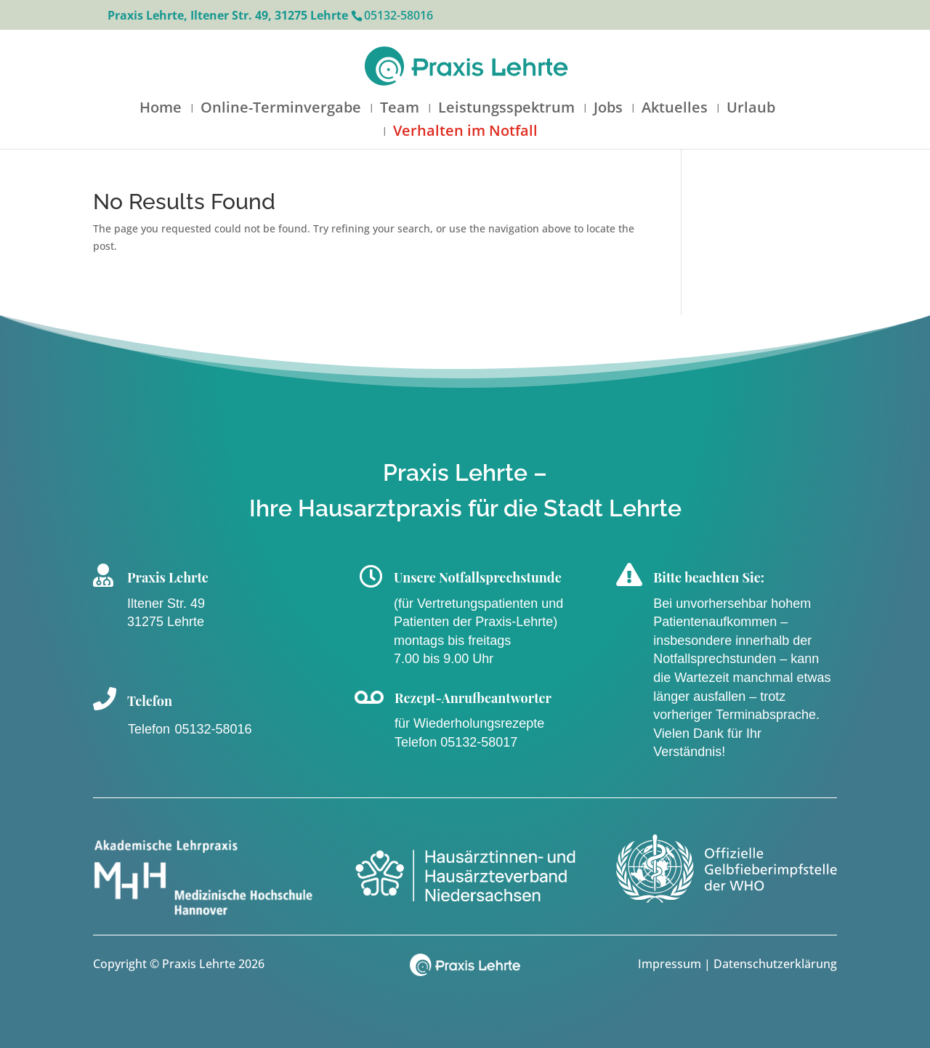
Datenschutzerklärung (775, 964)
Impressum (671, 964)
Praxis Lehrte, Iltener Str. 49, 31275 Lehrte (228, 15)
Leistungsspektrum (506, 109)
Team (399, 109)
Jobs (608, 109)
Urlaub (751, 109)
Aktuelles (675, 109)
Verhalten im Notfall (465, 133)
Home (161, 109)
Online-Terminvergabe (281, 109)
